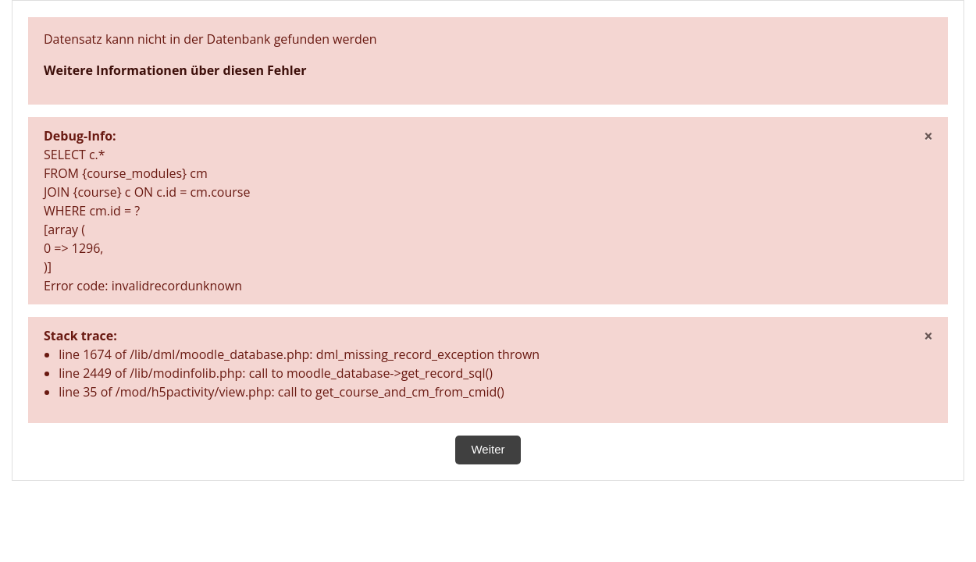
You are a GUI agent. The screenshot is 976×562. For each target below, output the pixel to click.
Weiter (487, 449)
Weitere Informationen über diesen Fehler (175, 70)
